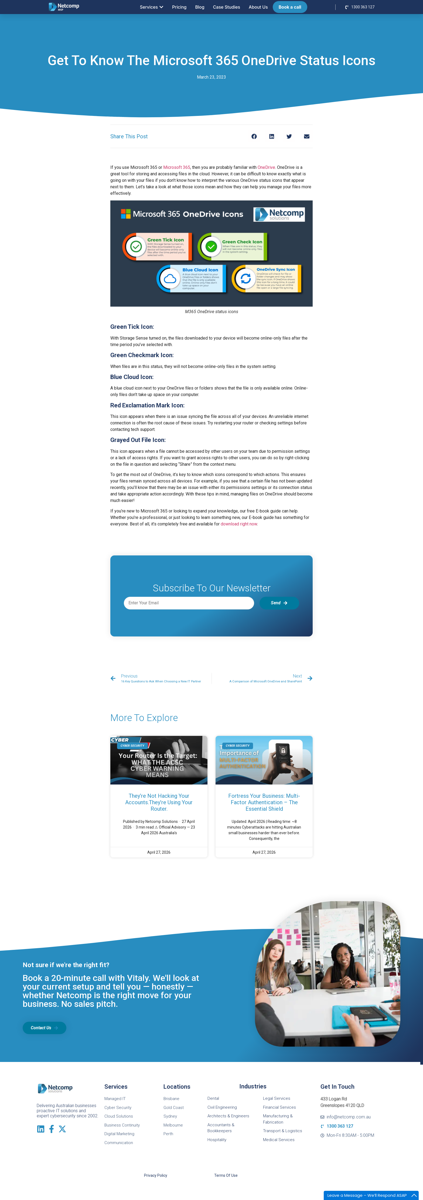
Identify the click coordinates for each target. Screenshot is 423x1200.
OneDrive (266, 167)
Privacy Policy (155, 1175)
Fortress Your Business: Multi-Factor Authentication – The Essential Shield (264, 802)
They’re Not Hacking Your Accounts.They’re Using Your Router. (159, 802)
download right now (239, 524)
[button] (254, 136)
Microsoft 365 (176, 167)
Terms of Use (226, 1175)
